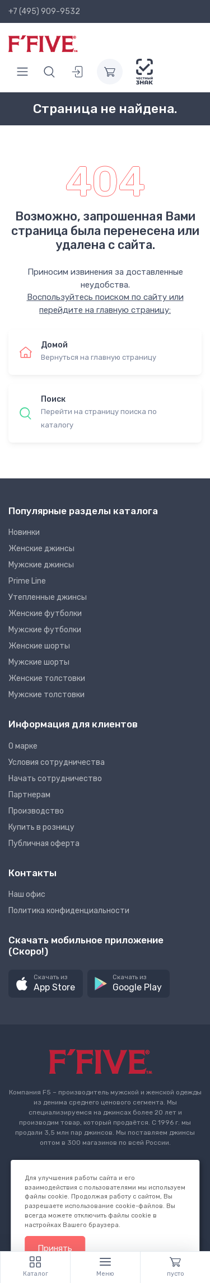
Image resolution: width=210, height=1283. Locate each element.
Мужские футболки (44, 630)
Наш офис (26, 894)
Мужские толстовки (46, 694)
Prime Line (27, 581)
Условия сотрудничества (56, 762)
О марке (23, 746)
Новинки (24, 532)
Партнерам (29, 795)
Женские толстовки (46, 678)
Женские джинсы (41, 548)
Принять (55, 1248)
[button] (45, 984)
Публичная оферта (44, 843)
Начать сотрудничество (55, 778)
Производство (36, 811)
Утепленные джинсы (47, 597)
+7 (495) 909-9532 (44, 11)
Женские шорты (39, 646)
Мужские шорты (38, 662)
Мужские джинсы (41, 565)
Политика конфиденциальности (68, 910)
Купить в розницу (41, 827)
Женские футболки (45, 613)
